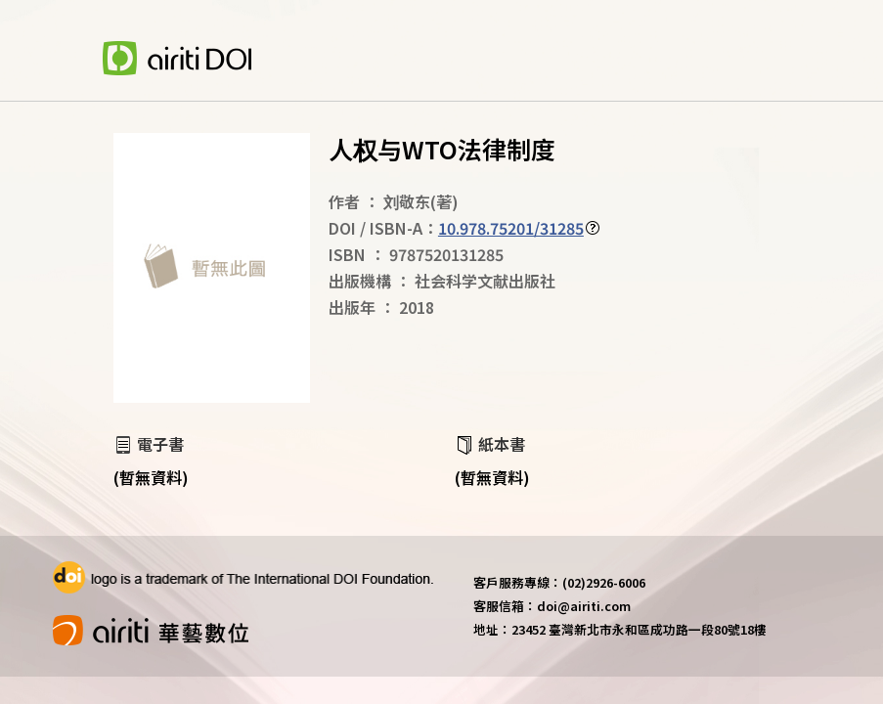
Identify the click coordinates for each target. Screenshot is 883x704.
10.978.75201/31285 (511, 228)
